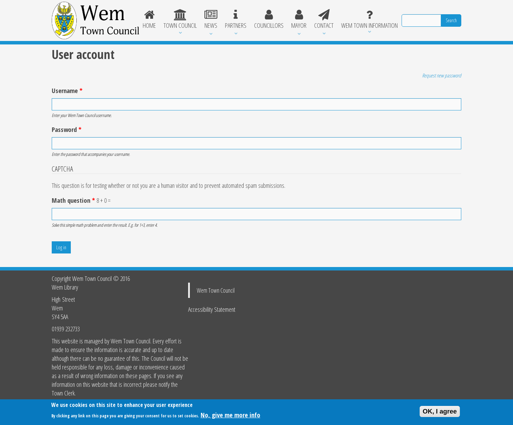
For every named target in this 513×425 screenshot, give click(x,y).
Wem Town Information (369, 19)
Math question (73, 200)
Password (67, 129)
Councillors (269, 19)
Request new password (441, 75)
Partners (236, 19)
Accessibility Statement (211, 309)
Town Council (180, 19)
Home (150, 19)
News (211, 19)
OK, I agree (440, 412)
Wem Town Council (216, 290)
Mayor (299, 19)
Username (67, 90)
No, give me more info (230, 416)
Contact (324, 19)
